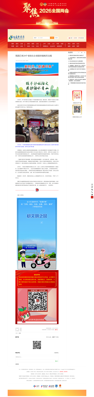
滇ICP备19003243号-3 (23, 378)
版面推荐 (59, 46)
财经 (28, 43)
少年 (44, 43)
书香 (57, 43)
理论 (69, 43)
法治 (37, 46)
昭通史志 (45, 46)
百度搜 (56, 37)
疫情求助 (65, 371)
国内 (17, 43)
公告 (37, 43)
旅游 (28, 46)
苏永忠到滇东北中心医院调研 (76, 61)
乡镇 (21, 46)
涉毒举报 (61, 371)
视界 (78, 46)
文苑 (49, 43)
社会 (33, 46)
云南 (21, 43)
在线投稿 (81, 37)
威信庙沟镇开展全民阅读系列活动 (77, 63)
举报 (57, 329)
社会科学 (52, 46)
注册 (70, 37)
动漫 (62, 43)
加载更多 (17, 364)
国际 (12, 43)
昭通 (12, 46)
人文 (53, 43)
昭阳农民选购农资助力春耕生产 (77, 55)
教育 (33, 43)
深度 (73, 43)
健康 (69, 46)
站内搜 (52, 37)
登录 (75, 37)
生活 (78, 43)
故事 (73, 46)
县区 (17, 46)
